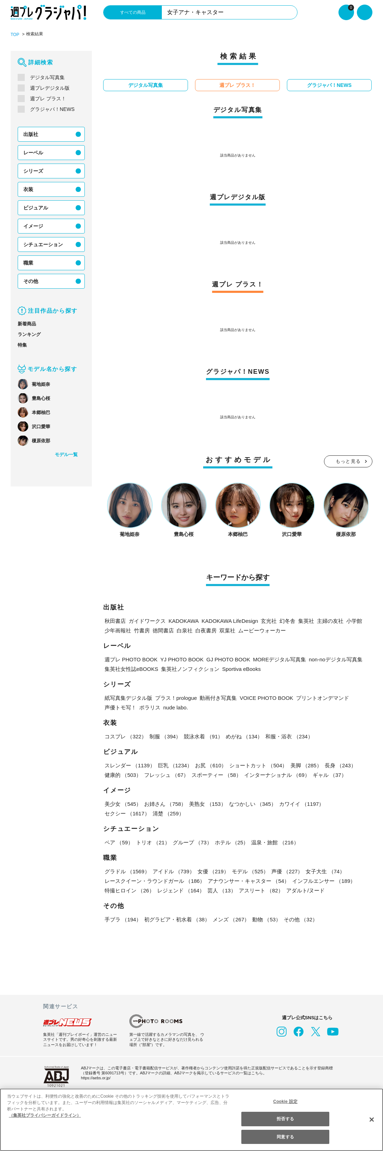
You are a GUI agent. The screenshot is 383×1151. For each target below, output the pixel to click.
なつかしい (252, 804)
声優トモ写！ (120, 707)
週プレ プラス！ (48, 98)
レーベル (33, 152)
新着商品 (27, 323)
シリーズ (33, 171)
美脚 (306, 765)
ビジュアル (35, 208)
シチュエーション (43, 244)
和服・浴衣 (289, 736)
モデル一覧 (66, 454)
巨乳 (175, 765)
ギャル (330, 775)
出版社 (30, 134)
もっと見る (348, 461)
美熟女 (207, 804)
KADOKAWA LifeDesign (230, 621)
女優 (213, 871)
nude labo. (175, 707)
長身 (340, 765)
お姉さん (165, 804)
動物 (266, 919)
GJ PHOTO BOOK (228, 659)
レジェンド (181, 890)
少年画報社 (118, 630)
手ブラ (123, 919)
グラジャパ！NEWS (52, 109)
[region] (191, 1119)
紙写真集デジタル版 (128, 698)
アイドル (174, 871)
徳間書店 (163, 630)
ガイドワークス (147, 621)
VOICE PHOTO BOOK (266, 698)
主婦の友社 (330, 621)
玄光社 (269, 621)
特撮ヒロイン (129, 890)
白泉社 (185, 630)
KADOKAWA (184, 621)
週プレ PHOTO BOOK (131, 659)
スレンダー (130, 765)
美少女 (123, 804)
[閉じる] (371, 1119)
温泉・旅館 (275, 842)
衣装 (28, 189)
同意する (285, 1137)
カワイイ (301, 804)
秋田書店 (115, 621)
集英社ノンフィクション (190, 669)
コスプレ (126, 736)
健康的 (123, 775)
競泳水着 (203, 736)
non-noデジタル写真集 (336, 659)
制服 (165, 736)
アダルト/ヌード (305, 890)
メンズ (231, 919)
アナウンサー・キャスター (248, 881)
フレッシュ (166, 775)
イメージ (33, 226)
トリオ (153, 842)
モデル (250, 871)
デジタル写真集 (47, 77)
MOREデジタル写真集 (279, 659)
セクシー (127, 813)
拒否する (285, 1119)
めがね (244, 736)
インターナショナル (277, 775)
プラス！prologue (176, 698)
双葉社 (227, 630)
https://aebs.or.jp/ (96, 1078)
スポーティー (216, 775)
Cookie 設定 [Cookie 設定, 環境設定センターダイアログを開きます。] (285, 1101)
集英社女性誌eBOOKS (131, 669)
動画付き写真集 (218, 698)
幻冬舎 (287, 621)
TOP (15, 35)
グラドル (127, 871)
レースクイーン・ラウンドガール (155, 881)
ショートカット (258, 765)
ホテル (232, 842)
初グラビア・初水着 (177, 919)
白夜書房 (206, 630)
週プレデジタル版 (50, 88)
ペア (119, 842)
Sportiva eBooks (241, 669)
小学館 (354, 621)
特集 (22, 345)
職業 (28, 263)
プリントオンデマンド (322, 698)
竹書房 (142, 630)
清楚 (168, 813)
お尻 (210, 765)
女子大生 (325, 871)
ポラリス (149, 707)
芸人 (221, 890)
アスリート (261, 890)
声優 (287, 871)
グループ (192, 842)
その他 (30, 281)
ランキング (29, 334)
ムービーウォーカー (262, 630)
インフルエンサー (323, 881)
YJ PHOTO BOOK (182, 659)
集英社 (306, 621)
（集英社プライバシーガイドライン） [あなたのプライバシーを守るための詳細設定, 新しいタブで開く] (45, 1115)
